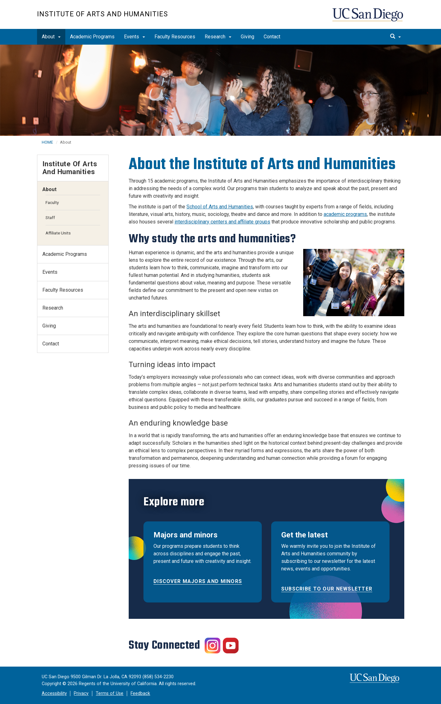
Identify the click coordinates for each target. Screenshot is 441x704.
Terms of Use (109, 693)
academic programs (345, 214)
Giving (247, 37)
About (51, 37)
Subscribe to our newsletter (327, 589)
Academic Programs (92, 37)
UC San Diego (368, 18)
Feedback (140, 693)
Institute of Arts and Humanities (102, 14)
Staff (50, 217)
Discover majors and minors (197, 581)
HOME (47, 142)
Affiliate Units (58, 232)
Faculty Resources (174, 37)
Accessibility (54, 693)
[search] (395, 37)
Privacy (81, 693)
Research (218, 37)
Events (134, 37)
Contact (272, 37)
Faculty (52, 202)
